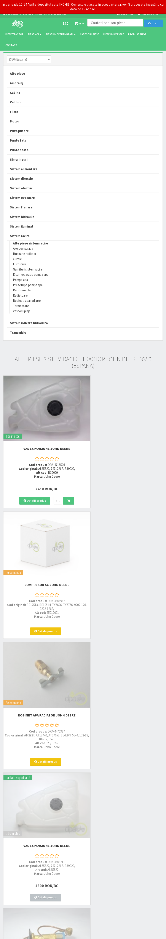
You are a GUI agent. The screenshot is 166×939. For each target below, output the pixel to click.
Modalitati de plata (125, 789)
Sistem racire (20, 236)
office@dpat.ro (69, 810)
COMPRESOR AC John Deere (124, 440)
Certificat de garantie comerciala (133, 800)
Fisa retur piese (122, 806)
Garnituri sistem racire (28, 269)
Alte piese (17, 73)
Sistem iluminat (21, 226)
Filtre (14, 112)
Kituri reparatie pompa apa (30, 274)
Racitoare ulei (22, 290)
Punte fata (18, 140)
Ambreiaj (16, 83)
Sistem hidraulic (22, 217)
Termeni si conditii (124, 834)
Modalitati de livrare (125, 783)
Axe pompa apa (23, 248)
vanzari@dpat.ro (70, 804)
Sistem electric (21, 188)
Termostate (21, 306)
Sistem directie (21, 179)
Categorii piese (89, 34)
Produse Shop (137, 34)
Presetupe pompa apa (28, 285)
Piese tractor (14, 34)
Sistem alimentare (23, 169)
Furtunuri (19, 264)
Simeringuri (18, 159)
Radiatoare (20, 295)
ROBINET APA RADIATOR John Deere (41, 563)
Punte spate (19, 150)
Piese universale (113, 34)
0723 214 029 (67, 783)
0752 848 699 (67, 789)
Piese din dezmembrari (61, 34)
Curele (17, 259)
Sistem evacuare (22, 198)
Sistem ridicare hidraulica (29, 323)
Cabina (15, 93)
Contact (11, 45)
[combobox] (29, 59)
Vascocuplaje (21, 311)
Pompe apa (20, 280)
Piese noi (35, 34)
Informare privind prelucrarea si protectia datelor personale (137, 842)
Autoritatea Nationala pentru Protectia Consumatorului (136, 852)
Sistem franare (21, 207)
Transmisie (18, 332)
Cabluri (15, 102)
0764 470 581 (67, 794)
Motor (14, 121)
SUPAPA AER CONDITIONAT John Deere (41, 685)
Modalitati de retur (124, 794)
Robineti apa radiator (27, 301)
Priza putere (19, 131)
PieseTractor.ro (36, 932)
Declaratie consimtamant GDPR (132, 860)
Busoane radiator (24, 254)
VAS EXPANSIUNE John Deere (41, 440)
